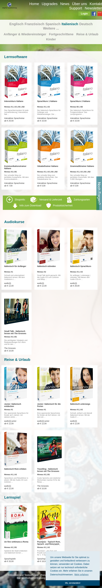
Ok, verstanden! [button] (72, 583)
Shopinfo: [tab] (48, 202)
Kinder (51, 39)
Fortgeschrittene (61, 34)
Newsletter (93, 8)
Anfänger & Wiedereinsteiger (25, 34)
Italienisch (70, 24)
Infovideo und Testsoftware (23, 575)
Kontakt (96, 4)
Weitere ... (51, 28)
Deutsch (86, 24)
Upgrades (50, 4)
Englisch (16, 24)
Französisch (34, 24)
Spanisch (53, 24)
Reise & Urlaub (87, 34)
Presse (44, 575)
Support (75, 8)
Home (34, 4)
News (64, 4)
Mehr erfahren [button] (81, 574)
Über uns (79, 4)
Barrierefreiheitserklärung (31, 578)
